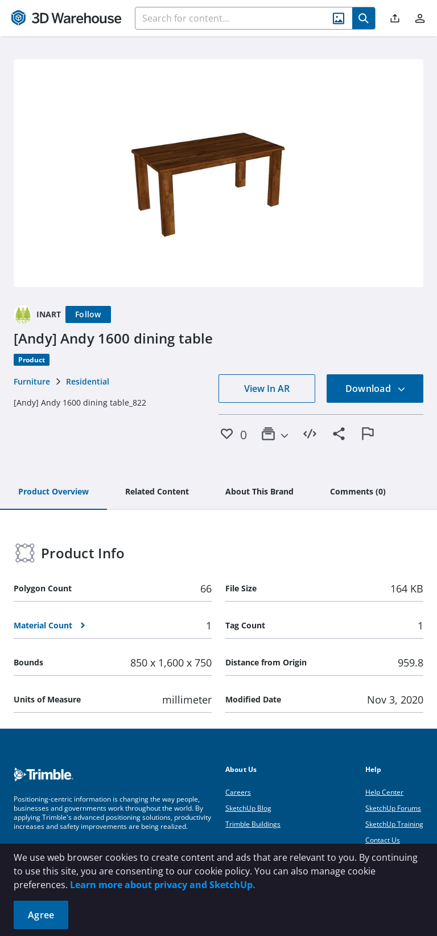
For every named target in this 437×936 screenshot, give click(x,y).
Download (375, 388)
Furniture (32, 381)
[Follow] (88, 314)
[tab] (53, 492)
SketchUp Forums (393, 808)
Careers (238, 792)
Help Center (384, 792)
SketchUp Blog (248, 808)
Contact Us (382, 840)
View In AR (267, 388)
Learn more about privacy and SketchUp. (162, 884)
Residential (87, 381)
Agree (41, 915)
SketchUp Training (394, 824)
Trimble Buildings (253, 824)
